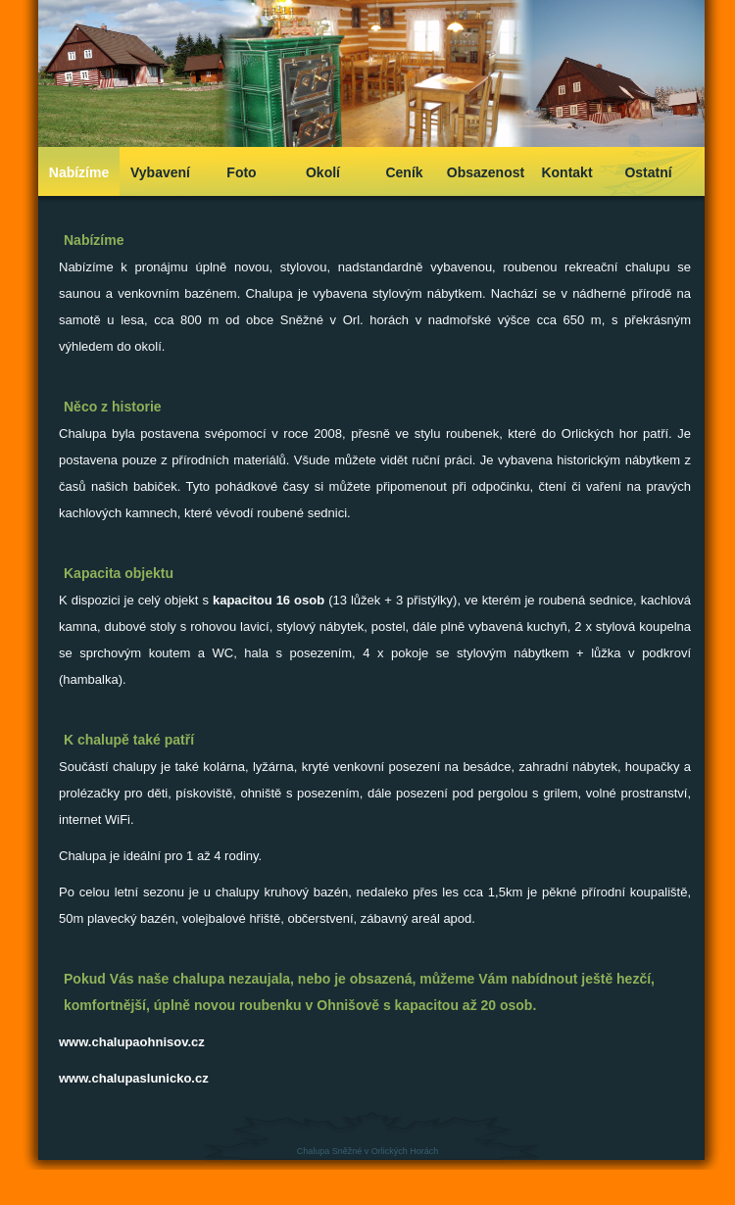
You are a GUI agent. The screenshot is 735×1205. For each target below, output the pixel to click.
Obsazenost (485, 172)
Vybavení (160, 172)
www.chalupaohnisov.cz (132, 1042)
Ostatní (647, 172)
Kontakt (566, 172)
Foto (241, 172)
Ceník (403, 172)
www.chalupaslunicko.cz (134, 1078)
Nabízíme (79, 172)
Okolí (323, 172)
